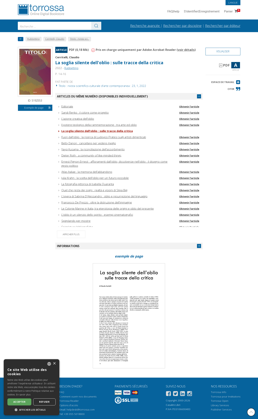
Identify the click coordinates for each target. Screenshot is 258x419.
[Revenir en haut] (251, 412)
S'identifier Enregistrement (202, 11)
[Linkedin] (182, 394)
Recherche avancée (145, 25)
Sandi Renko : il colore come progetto (85, 112)
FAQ (61, 392)
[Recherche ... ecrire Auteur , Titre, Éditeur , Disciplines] (59, 26)
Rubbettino (71, 68)
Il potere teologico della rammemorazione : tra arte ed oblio (99, 125)
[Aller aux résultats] (96, 26)
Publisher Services (221, 409)
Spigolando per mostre (76, 221)
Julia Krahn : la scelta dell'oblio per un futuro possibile (95, 178)
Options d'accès (68, 405)
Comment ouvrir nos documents (77, 396)
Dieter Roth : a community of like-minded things (91, 155)
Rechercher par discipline (182, 25)
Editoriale (67, 106)
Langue (233, 2)
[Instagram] (189, 394)
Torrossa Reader (69, 400)
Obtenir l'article (189, 106)
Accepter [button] (19, 401)
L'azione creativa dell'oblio (77, 118)
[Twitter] (175, 394)
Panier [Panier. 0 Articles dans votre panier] (231, 11)
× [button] (54, 363)
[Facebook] (168, 394)
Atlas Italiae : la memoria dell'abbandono (86, 172)
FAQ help (173, 11)
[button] (225, 82)
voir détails (186, 50)
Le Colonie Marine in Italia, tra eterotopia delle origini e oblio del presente (107, 208)
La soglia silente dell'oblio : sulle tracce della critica (109, 62)
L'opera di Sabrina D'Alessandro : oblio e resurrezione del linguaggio (104, 196)
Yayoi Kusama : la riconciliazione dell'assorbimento (93, 149)
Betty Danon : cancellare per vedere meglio (88, 143)
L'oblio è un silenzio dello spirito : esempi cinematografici (97, 214)
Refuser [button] (44, 401)
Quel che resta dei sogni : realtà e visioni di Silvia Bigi (94, 190)
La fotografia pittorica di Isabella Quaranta (87, 184)
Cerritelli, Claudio (67, 57)
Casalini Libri (173, 405)
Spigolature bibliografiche (77, 227)
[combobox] (59, 26)
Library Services (220, 405)
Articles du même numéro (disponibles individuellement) (102, 96)
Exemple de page (37, 107)
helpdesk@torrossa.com (81, 409)
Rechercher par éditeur (222, 25)
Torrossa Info (218, 392)
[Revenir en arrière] (20, 39)
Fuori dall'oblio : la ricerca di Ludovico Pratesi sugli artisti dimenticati (103, 137)
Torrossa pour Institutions (225, 396)
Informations (68, 246)
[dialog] (31, 387)
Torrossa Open (219, 400)
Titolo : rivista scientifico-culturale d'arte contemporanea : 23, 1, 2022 (100, 86)
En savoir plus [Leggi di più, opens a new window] (23, 394)
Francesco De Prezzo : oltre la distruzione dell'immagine (96, 202)
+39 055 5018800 (74, 414)
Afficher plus (71, 234)
